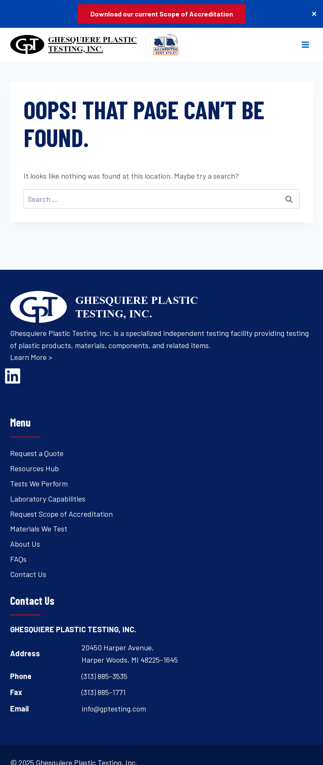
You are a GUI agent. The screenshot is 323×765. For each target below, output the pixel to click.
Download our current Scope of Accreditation (161, 14)
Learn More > (31, 357)
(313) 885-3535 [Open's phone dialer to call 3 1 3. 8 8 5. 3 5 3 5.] (104, 676)
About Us (25, 543)
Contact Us (28, 574)
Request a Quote (37, 453)
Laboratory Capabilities (47, 498)
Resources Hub (34, 468)
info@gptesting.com (114, 708)
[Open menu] (305, 44)
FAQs (18, 559)
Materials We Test (38, 528)
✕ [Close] (314, 14)
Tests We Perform (39, 483)
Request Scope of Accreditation (61, 513)
